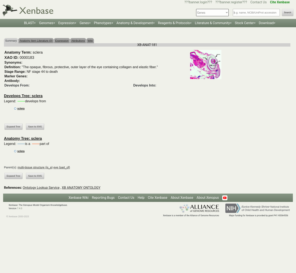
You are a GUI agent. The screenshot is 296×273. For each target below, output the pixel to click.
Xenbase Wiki (79, 198)
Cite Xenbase (157, 198)
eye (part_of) (61, 167)
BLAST (29, 23)
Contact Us (258, 2)
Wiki (90, 40)
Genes (84, 23)
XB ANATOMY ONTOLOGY (81, 188)
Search (287, 12)
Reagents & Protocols (174, 23)
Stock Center (244, 23)
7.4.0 (19, 208)
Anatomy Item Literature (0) (36, 40)
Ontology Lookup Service (41, 188)
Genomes (46, 23)
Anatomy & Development (135, 23)
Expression (66, 23)
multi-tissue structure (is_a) (35, 167)
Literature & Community (212, 23)
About (208, 198)
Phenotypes (103, 23)
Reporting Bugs (103, 198)
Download (266, 23)
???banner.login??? (198, 2)
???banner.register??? (231, 2)
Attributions (78, 40)
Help (141, 198)
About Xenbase (182, 198)
